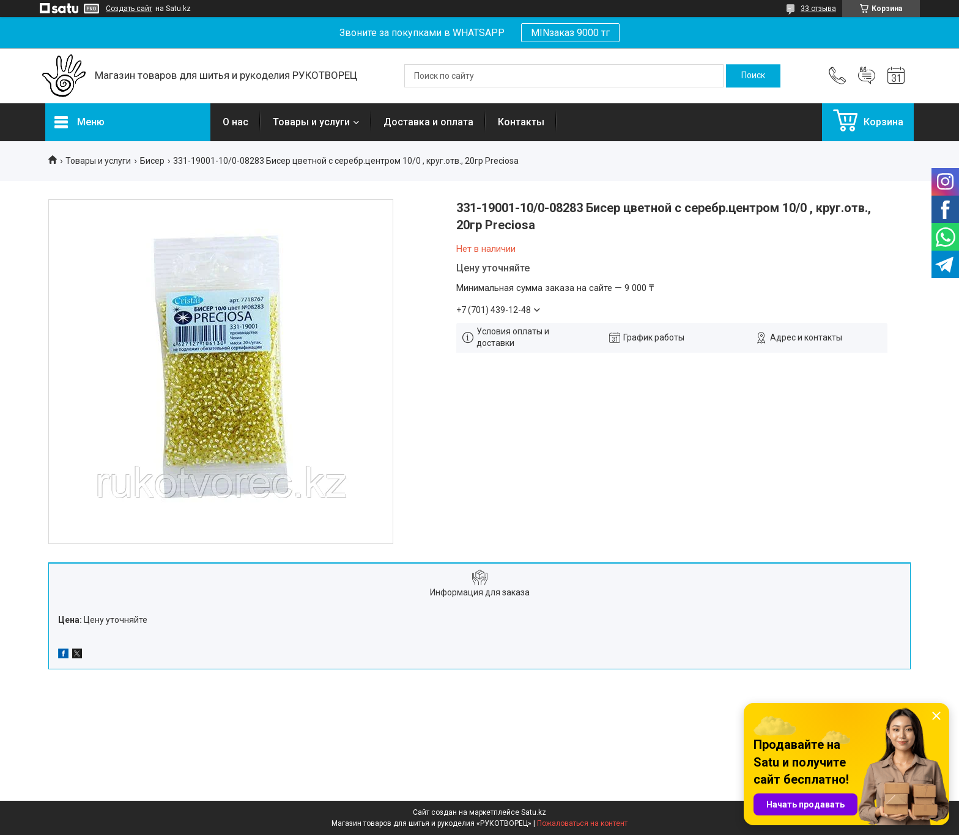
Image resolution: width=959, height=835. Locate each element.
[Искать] (753, 75)
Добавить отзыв (866, 76)
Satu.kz (533, 812)
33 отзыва (818, 8)
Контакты (521, 122)
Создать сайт (129, 8)
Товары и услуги (311, 122)
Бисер (152, 161)
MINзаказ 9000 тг (570, 33)
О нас (235, 122)
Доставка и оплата (428, 122)
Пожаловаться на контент (582, 823)
